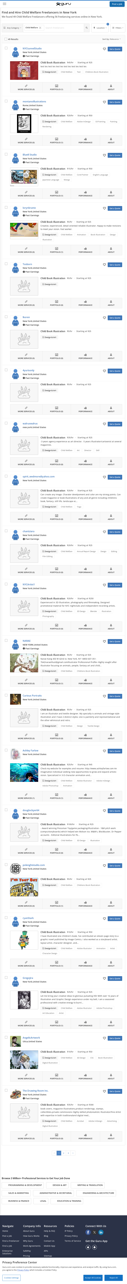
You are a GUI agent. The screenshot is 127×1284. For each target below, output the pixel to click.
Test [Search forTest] (79, 72)
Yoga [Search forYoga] (79, 506)
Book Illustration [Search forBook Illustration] (98, 234)
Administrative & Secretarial (53, 1193)
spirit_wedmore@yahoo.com (39, 476)
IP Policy (69, 1231)
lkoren (26, 317)
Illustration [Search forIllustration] (47, 239)
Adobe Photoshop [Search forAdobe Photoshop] (50, 785)
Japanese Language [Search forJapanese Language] (50, 179)
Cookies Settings (11, 1277)
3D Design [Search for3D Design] (81, 611)
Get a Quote (115, 49)
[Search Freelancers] (64, 27)
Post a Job (117, 4)
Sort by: (111, 39)
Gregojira (28, 978)
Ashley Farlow (30, 750)
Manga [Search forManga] (67, 179)
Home (5, 1231)
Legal (40, 1201)
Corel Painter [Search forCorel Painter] (82, 174)
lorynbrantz (29, 207)
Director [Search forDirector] (87, 450)
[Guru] (63, 4)
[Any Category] (12, 27)
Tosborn (27, 264)
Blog (46, 1236)
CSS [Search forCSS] (91, 1057)
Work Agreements (32, 1246)
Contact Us (49, 1241)
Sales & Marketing (16, 1193)
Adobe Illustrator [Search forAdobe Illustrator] (84, 780)
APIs (46, 1251)
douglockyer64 (31, 810)
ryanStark (28, 918)
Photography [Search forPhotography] (48, 616)
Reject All (113, 1277)
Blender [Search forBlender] (93, 611)
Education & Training (67, 1201)
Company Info (32, 1226)
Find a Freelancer (10, 1241)
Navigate (7, 1226)
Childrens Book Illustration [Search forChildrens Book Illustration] (96, 72)
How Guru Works (31, 1236)
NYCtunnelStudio (32, 48)
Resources (50, 1226)
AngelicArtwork (31, 1037)
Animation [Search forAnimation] (81, 234)
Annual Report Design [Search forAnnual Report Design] (86, 551)
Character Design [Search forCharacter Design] (49, 953)
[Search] (87, 27)
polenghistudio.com (34, 865)
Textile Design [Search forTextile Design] (93, 726)
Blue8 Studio (30, 154)
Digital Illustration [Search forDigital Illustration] (50, 1062)
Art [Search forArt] (78, 450)
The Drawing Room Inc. (35, 1090)
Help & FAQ (49, 1231)
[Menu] (4, 4)
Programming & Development (23, 1185)
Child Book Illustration (53, 62)
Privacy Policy (71, 1236)
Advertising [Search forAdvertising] (112, 1121)
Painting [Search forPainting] (113, 121)
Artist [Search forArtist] (112, 948)
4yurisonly (28, 370)
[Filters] (117, 27)
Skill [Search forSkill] (97, 450)
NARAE (27, 640)
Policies (69, 1226)
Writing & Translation (88, 1185)
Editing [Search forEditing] (114, 551)
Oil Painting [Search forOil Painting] (100, 121)
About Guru (29, 1231)
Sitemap (48, 1256)
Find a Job (7, 1246)
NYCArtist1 (29, 584)
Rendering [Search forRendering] (46, 126)
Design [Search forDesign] (113, 234)
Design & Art (50, 72)
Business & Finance (16, 1201)
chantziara (28, 531)
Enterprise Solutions (7, 1252)
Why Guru (28, 1241)
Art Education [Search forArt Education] (48, 1013)
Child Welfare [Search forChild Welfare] (66, 72)
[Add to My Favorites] (104, 48)
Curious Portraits (32, 695)
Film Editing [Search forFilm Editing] (47, 556)
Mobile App (49, 1246)
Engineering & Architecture (96, 1193)
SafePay (27, 1251)
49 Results (13, 39)
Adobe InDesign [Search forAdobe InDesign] (84, 121)
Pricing (26, 1256)
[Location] (100, 27)
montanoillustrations (34, 101)
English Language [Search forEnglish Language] (100, 174)
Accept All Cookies (93, 1277)
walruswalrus (30, 423)
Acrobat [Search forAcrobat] (80, 1121)
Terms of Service (73, 1241)
